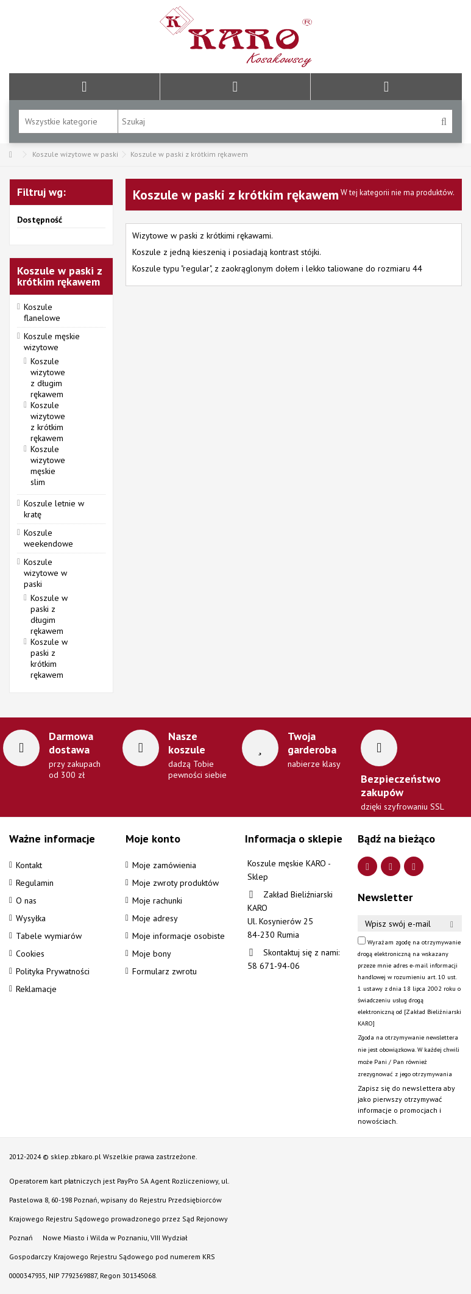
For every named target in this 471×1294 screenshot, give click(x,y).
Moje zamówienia (164, 865)
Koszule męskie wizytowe (52, 342)
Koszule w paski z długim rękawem (49, 614)
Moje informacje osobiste (178, 935)
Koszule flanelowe (42, 312)
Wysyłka (31, 918)
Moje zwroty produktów (175, 882)
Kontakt (29, 865)
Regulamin (35, 882)
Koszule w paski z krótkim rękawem (49, 658)
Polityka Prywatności (53, 971)
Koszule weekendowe (48, 538)
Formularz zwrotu (164, 971)
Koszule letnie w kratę (54, 509)
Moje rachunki (157, 900)
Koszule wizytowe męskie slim (47, 465)
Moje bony (151, 953)
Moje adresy (155, 918)
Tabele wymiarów (49, 935)
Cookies (30, 953)
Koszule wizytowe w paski (45, 572)
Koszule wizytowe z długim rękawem (47, 378)
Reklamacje (36, 988)
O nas (26, 900)
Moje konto (153, 839)
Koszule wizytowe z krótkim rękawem (47, 422)
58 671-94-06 (273, 965)
